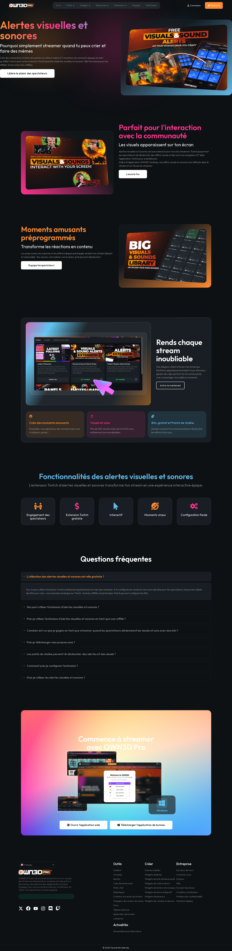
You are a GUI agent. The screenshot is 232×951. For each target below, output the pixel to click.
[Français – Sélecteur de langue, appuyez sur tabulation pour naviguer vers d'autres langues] (37, 865)
